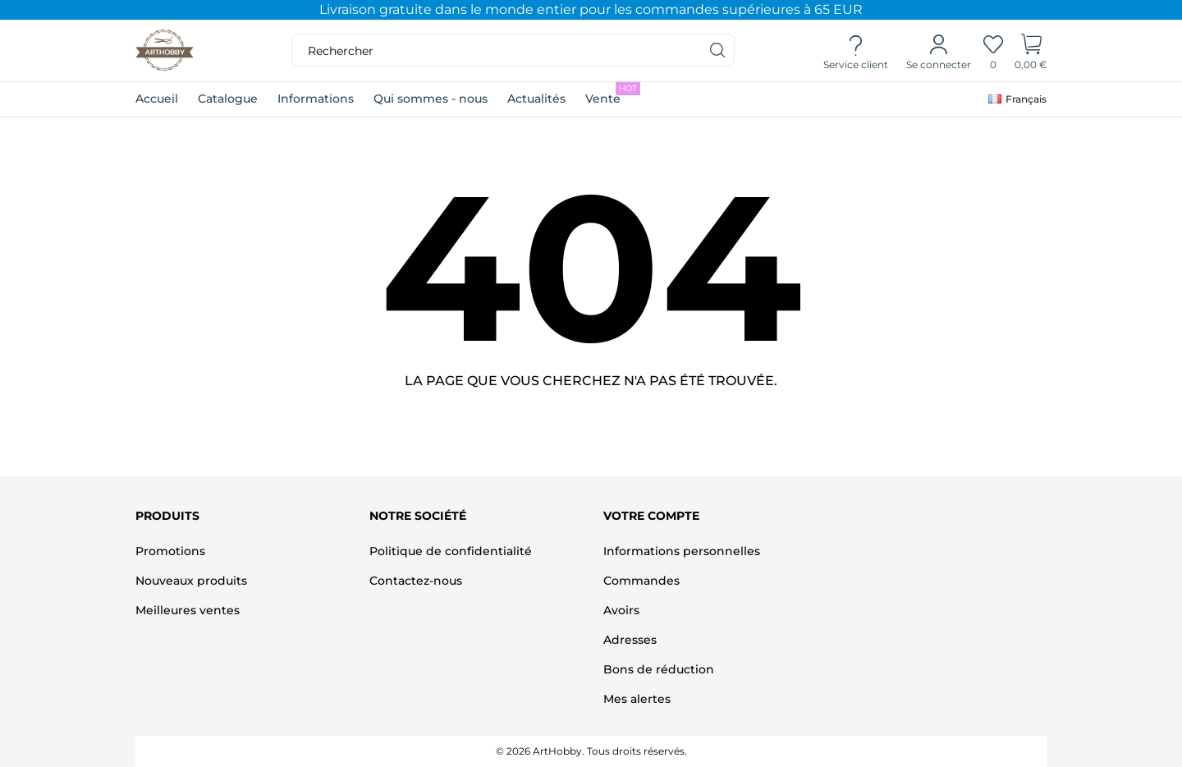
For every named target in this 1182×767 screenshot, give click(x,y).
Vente (612, 94)
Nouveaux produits (191, 580)
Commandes (641, 580)
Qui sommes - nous (430, 98)
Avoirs (621, 610)
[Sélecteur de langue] (1017, 99)
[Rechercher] (718, 50)
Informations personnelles (681, 551)
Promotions (170, 551)
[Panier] (1031, 51)
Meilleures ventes (187, 610)
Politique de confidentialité (450, 551)
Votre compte (651, 515)
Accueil (156, 98)
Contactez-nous (415, 580)
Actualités (536, 98)
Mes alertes (637, 698)
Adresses (630, 639)
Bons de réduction (658, 669)
